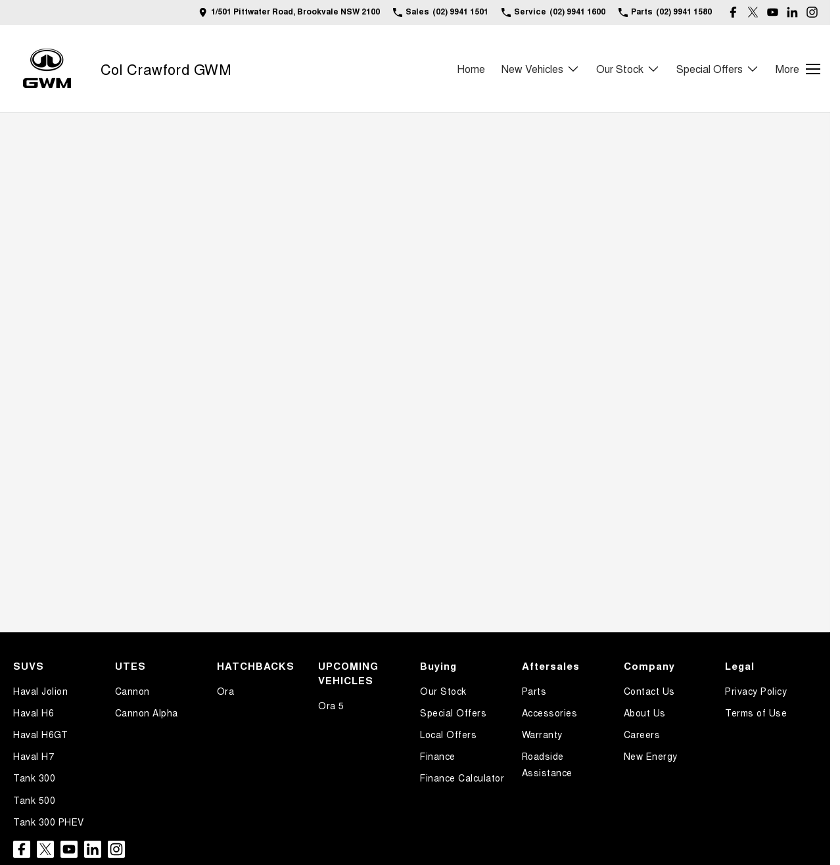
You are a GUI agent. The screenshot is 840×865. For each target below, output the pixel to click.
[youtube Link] (772, 12)
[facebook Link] (733, 12)
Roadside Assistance (547, 764)
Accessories (550, 712)
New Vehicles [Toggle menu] (541, 68)
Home (471, 68)
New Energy (651, 755)
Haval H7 (33, 755)
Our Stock (443, 690)
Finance (437, 755)
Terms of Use (756, 712)
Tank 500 (34, 800)
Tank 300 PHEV (48, 821)
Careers (642, 734)
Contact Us (649, 690)
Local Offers (448, 734)
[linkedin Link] (792, 12)
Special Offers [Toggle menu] (717, 68)
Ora (226, 690)
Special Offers (453, 712)
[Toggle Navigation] (798, 69)
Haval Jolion (40, 690)
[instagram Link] (812, 12)
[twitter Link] (753, 12)
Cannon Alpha (146, 712)
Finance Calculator (462, 777)
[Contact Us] (289, 12)
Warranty (542, 734)
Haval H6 (33, 712)
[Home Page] (47, 68)
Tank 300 (34, 777)
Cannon (132, 690)
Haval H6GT (40, 734)
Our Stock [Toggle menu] (628, 68)
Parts (534, 690)
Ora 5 (331, 705)
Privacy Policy (756, 690)
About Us (645, 712)
